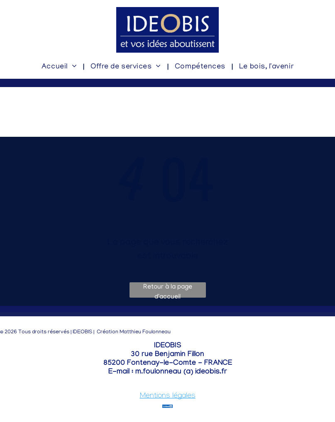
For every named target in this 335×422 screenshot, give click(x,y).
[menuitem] (59, 67)
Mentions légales (168, 396)
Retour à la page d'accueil (167, 291)
